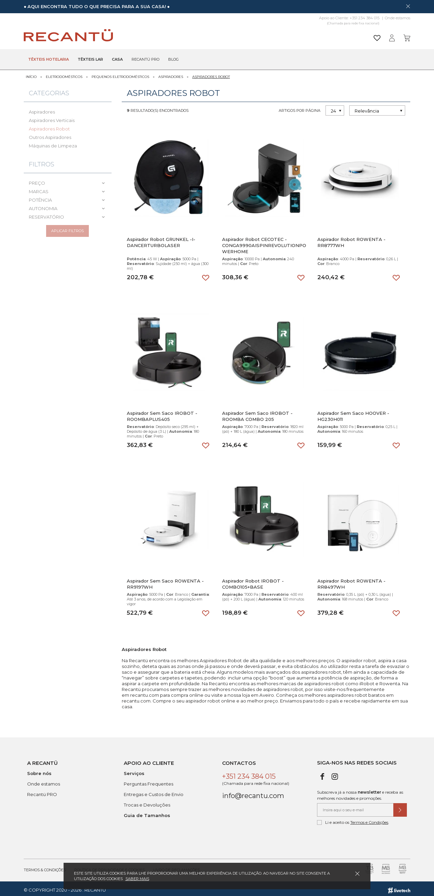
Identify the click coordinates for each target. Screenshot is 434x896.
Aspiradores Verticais (52, 117)
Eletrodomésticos (64, 74)
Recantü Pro (145, 59)
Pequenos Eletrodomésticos (120, 74)
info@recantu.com (253, 793)
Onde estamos (397, 18)
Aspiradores (170, 74)
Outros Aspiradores (50, 134)
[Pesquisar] (269, 35)
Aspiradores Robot (211, 74)
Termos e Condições (369, 819)
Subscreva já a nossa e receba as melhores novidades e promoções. (360, 792)
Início (31, 74)
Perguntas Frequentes (148, 781)
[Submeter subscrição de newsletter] (400, 807)
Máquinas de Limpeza (53, 142)
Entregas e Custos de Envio (153, 791)
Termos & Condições (45, 867)
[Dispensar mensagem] (408, 6)
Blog (173, 59)
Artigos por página (299, 107)
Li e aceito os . (353, 819)
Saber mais (137, 878)
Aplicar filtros (67, 230)
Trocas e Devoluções (147, 802)
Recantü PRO (42, 791)
